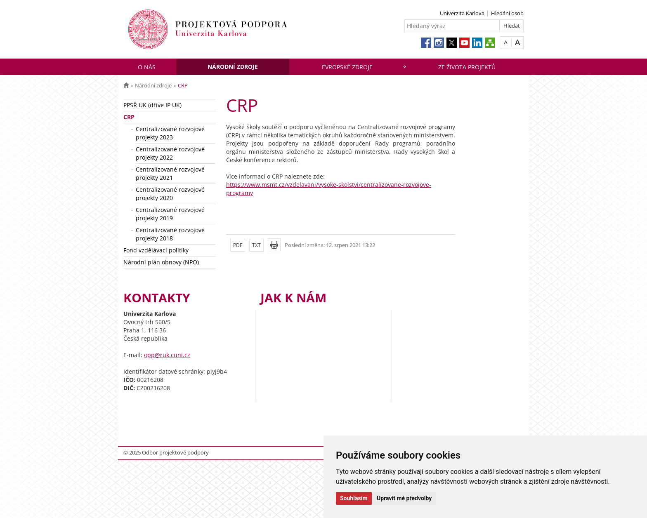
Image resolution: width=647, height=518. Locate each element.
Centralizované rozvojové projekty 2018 (170, 234)
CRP (129, 117)
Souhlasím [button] (354, 498)
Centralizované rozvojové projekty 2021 (170, 173)
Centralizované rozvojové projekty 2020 (170, 194)
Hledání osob (507, 13)
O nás (147, 67)
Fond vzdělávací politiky (156, 250)
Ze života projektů (467, 67)
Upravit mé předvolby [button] (404, 498)
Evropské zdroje (347, 67)
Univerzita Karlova (462, 13)
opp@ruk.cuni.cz (167, 355)
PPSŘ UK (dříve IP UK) (152, 105)
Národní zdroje (233, 67)
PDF (237, 245)
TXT (256, 245)
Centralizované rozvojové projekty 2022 (170, 153)
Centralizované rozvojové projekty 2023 (170, 133)
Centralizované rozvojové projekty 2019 (170, 214)
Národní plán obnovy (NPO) (161, 262)
